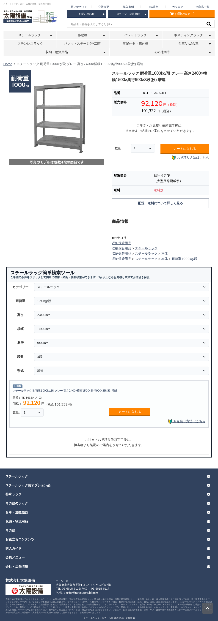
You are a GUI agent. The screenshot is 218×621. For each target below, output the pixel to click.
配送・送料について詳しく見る (160, 203)
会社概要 (103, 6)
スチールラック (146, 248)
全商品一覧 (202, 6)
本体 (164, 253)
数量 (118, 148)
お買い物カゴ (182, 14)
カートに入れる (185, 148)
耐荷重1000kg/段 (184, 258)
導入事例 (128, 6)
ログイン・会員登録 (131, 14)
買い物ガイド (79, 6)
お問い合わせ (91, 14)
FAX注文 (153, 6)
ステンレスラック (30, 43)
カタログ (177, 6)
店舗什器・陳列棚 (135, 43)
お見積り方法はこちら (190, 157)
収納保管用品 (121, 243)
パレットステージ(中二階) (82, 43)
